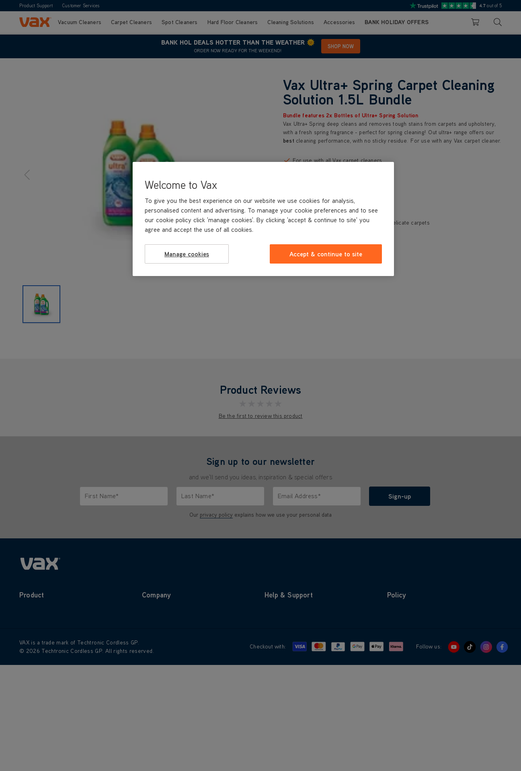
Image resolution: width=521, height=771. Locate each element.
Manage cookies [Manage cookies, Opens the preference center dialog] (186, 254)
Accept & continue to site (325, 254)
